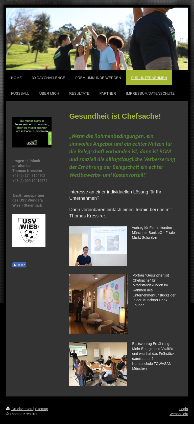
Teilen (19, 265)
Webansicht (178, 414)
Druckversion (19, 409)
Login (183, 409)
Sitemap (41, 409)
